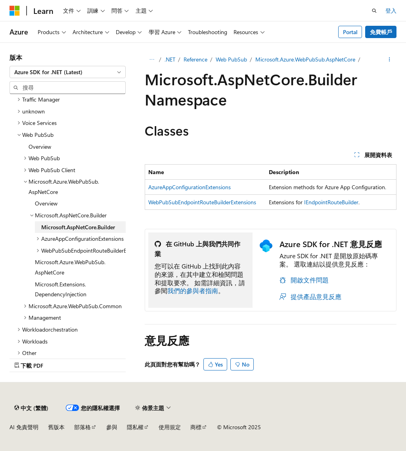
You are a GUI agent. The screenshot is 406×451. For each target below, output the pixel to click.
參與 (111, 427)
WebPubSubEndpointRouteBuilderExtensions (202, 202)
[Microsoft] (15, 11)
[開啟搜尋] (374, 11)
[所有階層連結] (152, 59)
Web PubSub (231, 59)
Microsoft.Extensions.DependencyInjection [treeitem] (60, 289)
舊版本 (56, 427)
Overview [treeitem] (40, 146)
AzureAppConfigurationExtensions (189, 187)
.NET (170, 59)
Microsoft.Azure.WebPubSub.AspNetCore (305, 59)
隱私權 (135, 427)
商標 (195, 427)
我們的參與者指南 (192, 290)
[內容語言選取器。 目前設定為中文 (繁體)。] (31, 407)
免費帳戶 (381, 32)
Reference (195, 59)
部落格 (82, 427)
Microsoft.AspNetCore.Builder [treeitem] (78, 227)
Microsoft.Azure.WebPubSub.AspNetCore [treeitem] (70, 267)
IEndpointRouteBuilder (331, 202)
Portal (350, 32)
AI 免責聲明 (24, 427)
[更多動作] (389, 59)
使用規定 (170, 427)
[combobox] (68, 72)
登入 (390, 10)
